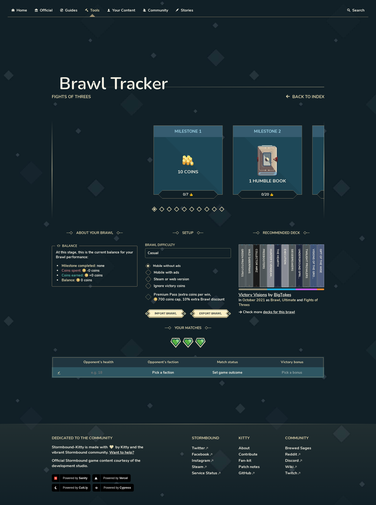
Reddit (293, 454)
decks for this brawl (279, 312)
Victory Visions (253, 295)
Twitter (200, 448)
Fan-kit (245, 460)
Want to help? (121, 452)
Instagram (203, 460)
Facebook (202, 454)
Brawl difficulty (160, 245)
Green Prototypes (242, 262)
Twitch (293, 473)
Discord (293, 460)
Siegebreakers (292, 260)
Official (44, 10)
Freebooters (263, 259)
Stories (184, 10)
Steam (199, 466)
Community (155, 10)
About (244, 448)
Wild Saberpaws (249, 261)
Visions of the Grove (313, 262)
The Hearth (278, 258)
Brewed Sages (298, 448)
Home (19, 10)
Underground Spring (299, 262)
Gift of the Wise (321, 261)
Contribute (248, 454)
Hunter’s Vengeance (270, 262)
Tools (92, 10)
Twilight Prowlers (306, 262)
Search (355, 10)
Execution (285, 256)
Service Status (206, 473)
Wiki (291, 466)
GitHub (247, 473)
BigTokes (282, 295)
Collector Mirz (256, 260)
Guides (69, 10)
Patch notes (249, 466)
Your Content (121, 10)
